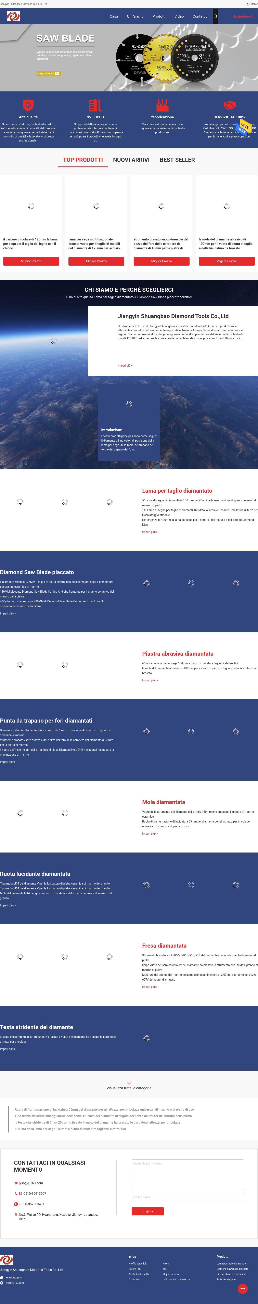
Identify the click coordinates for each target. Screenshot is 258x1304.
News (166, 1263)
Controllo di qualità (139, 1274)
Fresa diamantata (164, 945)
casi (165, 1269)
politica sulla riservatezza (176, 1279)
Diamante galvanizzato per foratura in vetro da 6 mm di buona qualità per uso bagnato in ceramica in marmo (55, 733)
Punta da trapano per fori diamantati (46, 720)
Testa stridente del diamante (36, 1027)
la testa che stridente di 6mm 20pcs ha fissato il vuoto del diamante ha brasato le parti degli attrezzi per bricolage (58, 1039)
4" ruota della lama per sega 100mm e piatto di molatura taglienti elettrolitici (190, 663)
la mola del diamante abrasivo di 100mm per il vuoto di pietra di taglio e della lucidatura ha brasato (226, 243)
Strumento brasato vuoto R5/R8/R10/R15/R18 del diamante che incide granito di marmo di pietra (199, 958)
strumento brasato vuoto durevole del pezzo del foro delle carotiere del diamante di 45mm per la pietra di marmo (161, 244)
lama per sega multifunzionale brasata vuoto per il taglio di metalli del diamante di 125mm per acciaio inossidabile (94, 244)
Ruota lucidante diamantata (35, 874)
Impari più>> (125, 365)
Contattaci (134, 1279)
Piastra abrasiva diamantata (178, 653)
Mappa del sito (171, 1274)
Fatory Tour (135, 1269)
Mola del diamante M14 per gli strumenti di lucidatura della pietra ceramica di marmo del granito (56, 896)
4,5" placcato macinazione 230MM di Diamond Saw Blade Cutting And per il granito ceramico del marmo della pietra (52, 604)
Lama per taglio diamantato (177, 490)
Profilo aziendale (138, 1263)
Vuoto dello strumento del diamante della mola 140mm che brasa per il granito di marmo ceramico (198, 814)
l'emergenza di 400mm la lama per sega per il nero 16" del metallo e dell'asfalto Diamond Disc (198, 522)
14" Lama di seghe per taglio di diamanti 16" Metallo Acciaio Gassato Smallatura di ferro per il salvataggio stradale (200, 512)
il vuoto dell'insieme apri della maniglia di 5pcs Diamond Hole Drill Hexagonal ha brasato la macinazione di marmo (57, 752)
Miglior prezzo (31, 261)
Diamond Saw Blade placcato (37, 572)
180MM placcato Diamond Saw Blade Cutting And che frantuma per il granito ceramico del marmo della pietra (57, 594)
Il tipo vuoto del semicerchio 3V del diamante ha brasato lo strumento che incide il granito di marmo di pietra (200, 967)
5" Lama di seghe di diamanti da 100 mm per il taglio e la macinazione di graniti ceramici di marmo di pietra (199, 503)
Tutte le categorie (226, 1279)
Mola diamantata (163, 802)
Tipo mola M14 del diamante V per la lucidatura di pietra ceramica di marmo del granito (55, 883)
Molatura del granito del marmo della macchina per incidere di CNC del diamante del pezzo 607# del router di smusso (199, 977)
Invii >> (148, 1211)
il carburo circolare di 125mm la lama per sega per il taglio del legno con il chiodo (30, 243)
